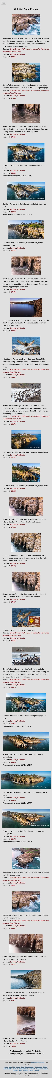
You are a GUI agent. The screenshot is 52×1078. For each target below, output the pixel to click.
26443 (13, 1046)
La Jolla (13, 54)
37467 (13, 602)
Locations (15, 1068)
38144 (13, 251)
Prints (20, 1070)
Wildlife (45, 1067)
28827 (13, 331)
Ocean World (38, 1067)
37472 (13, 566)
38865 (13, 57)
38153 (13, 458)
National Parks (8, 1068)
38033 (13, 724)
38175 (13, 839)
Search (18, 1067)
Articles (31, 1070)
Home (6, 1067)
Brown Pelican (15, 49)
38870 (13, 424)
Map (22, 1067)
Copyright (36, 1070)
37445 (13, 641)
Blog (14, 1067)
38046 (13, 800)
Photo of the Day (29, 1067)
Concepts (32, 1068)
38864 (13, 928)
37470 (13, 292)
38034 (13, 173)
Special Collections (24, 1068)
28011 (13, 1001)
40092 (13, 377)
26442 (13, 965)
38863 (13, 885)
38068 (13, 212)
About (10, 1067)
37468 (13, 527)
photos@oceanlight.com (37, 1062)
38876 (13, 687)
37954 (13, 98)
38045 (13, 762)
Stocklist (15, 1070)
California (21, 54)
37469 (13, 137)
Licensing (25, 1070)
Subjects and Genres (42, 1068)
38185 (13, 491)
